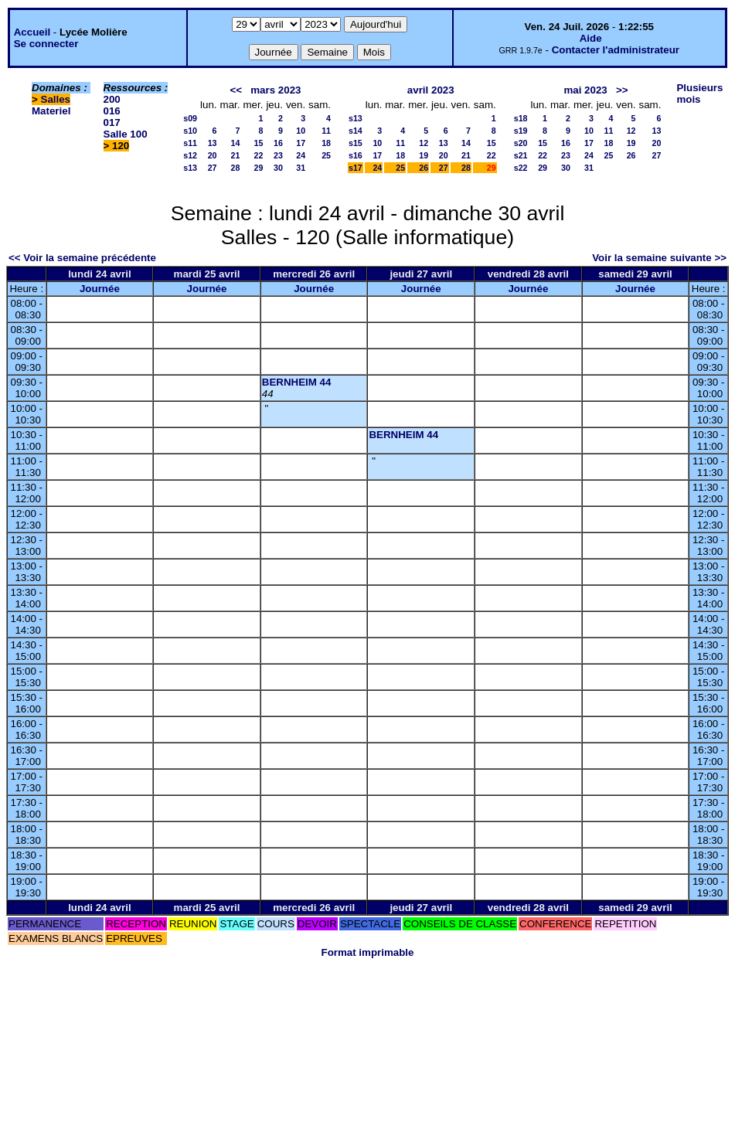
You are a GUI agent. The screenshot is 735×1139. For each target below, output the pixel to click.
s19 (521, 130)
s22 (521, 167)
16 (278, 143)
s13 (190, 167)
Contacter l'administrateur (615, 50)
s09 (190, 118)
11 (326, 130)
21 (235, 155)
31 (300, 167)
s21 (521, 155)
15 (259, 143)
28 (235, 167)
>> (622, 90)
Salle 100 (126, 134)
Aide (591, 38)
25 (326, 155)
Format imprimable (368, 952)
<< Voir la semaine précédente (82, 258)
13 (212, 143)
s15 (355, 143)
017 (112, 122)
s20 (521, 143)
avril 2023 (430, 90)
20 (212, 155)
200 (112, 99)
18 (326, 143)
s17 (355, 167)
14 (235, 143)
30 (278, 167)
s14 (355, 130)
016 (112, 111)
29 (259, 167)
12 (423, 143)
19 (423, 155)
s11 (190, 143)
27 (212, 167)
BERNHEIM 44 (297, 382)
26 (423, 167)
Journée (100, 288)
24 (300, 155)
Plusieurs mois (699, 93)
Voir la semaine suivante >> (659, 258)
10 (300, 130)
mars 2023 (275, 90)
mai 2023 (585, 90)
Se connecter (46, 43)
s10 (190, 130)
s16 (355, 155)
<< (236, 90)
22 (259, 155)
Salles (56, 99)
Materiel (51, 111)
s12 (190, 155)
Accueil (32, 32)
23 (278, 155)
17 (300, 143)
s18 (521, 118)
